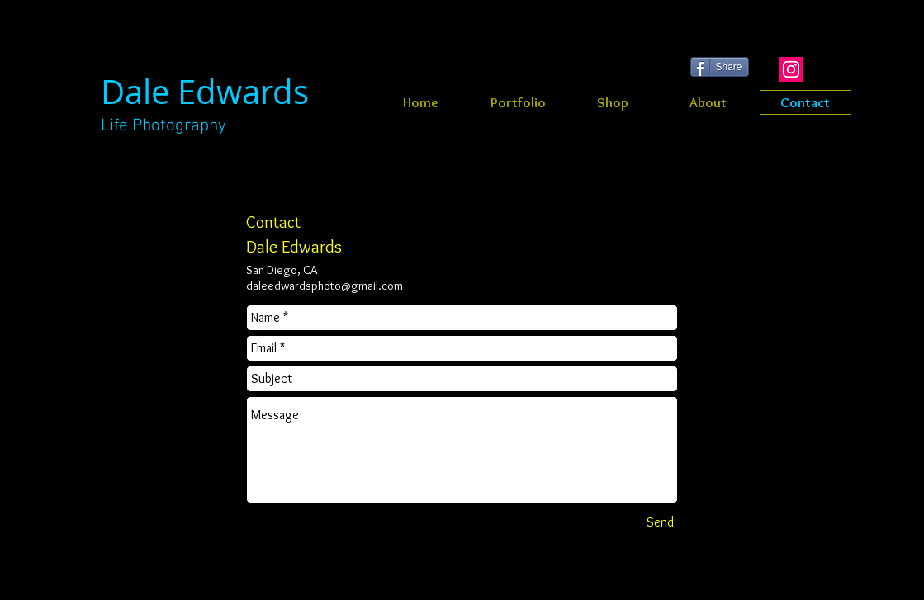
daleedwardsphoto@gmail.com (324, 285)
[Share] (719, 67)
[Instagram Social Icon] (791, 69)
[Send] (660, 522)
